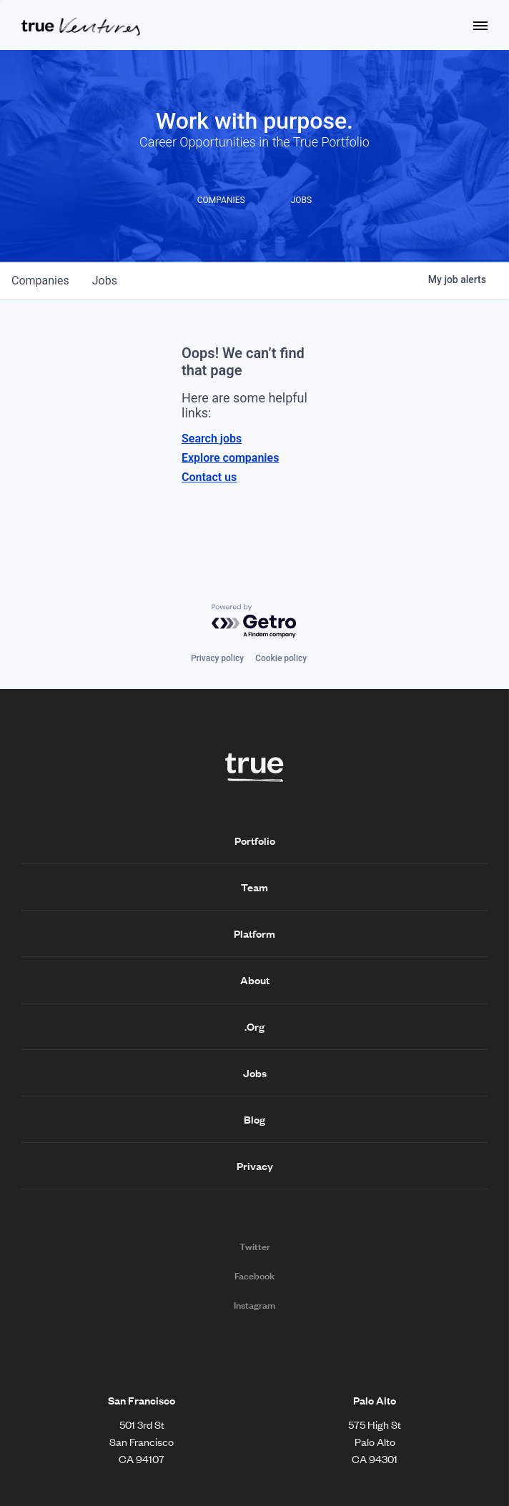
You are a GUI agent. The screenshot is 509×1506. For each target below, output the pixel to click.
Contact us (209, 477)
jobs (104, 280)
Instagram (254, 1305)
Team (254, 887)
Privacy (255, 1165)
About (255, 980)
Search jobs (212, 438)
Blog (254, 1119)
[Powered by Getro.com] (254, 621)
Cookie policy (281, 658)
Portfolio (254, 840)
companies (40, 280)
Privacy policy (217, 658)
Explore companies (230, 458)
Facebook (254, 1276)
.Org (254, 1026)
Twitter (254, 1246)
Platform (254, 933)
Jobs (255, 1072)
